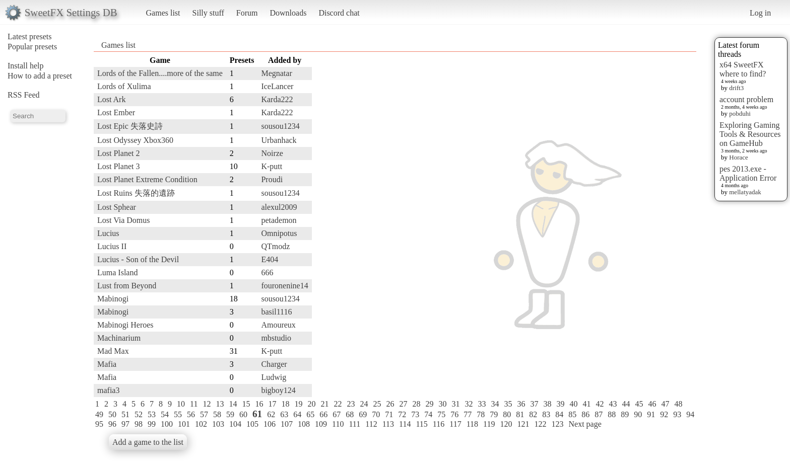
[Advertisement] (656, 205)
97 (125, 424)
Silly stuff (208, 13)
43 (613, 404)
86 (585, 414)
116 (438, 424)
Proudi (272, 179)
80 (507, 414)
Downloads (288, 13)
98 (139, 424)
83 (546, 414)
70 (376, 414)
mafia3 (108, 390)
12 (207, 404)
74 (428, 414)
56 (191, 414)
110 (338, 424)
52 (139, 414)
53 (152, 414)
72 (402, 414)
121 (523, 424)
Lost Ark (111, 99)
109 (321, 424)
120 (506, 424)
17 (272, 404)
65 (310, 414)
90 (638, 414)
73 (415, 414)
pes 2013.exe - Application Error (747, 173)
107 (287, 424)
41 (586, 404)
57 (204, 414)
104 (235, 424)
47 (665, 404)
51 (125, 414)
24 (364, 404)
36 (521, 404)
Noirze (272, 153)
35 (508, 404)
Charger (274, 364)
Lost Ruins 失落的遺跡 (136, 193)
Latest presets (30, 36)
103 (218, 424)
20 (311, 404)
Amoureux (278, 325)
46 (652, 404)
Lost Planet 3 (118, 166)
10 (181, 404)
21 (324, 404)
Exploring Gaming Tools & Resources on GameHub (750, 134)
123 (557, 424)
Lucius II (111, 246)
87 (599, 414)
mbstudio (276, 338)
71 (389, 414)
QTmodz (275, 246)
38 (547, 404)
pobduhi (740, 113)
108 (304, 424)
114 (405, 424)
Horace (738, 157)
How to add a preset (40, 75)
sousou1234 (280, 126)
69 (363, 414)
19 (298, 404)
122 (540, 424)
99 (152, 424)
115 (421, 424)
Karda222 (277, 99)
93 (677, 414)
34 (495, 404)
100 (167, 424)
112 (371, 424)
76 (454, 414)
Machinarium (119, 338)
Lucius (108, 233)
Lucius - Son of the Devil (138, 259)
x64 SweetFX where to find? (742, 69)
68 (350, 414)
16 (259, 404)
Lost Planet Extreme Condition (147, 179)
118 (472, 424)
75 (441, 414)
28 (416, 404)
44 (626, 404)
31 (455, 404)
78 (481, 414)
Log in (760, 13)
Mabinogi (112, 298)
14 (233, 404)
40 (573, 404)
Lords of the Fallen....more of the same (160, 73)
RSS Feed (24, 95)
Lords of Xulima (124, 86)
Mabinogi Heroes (125, 325)
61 (257, 414)
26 (390, 404)
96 (112, 424)
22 (338, 404)
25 (377, 404)
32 (469, 404)
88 (612, 414)
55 (178, 414)
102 (201, 424)
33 (482, 404)
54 (165, 414)
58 (217, 414)
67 (337, 414)
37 (534, 404)
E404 (269, 259)
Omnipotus (279, 233)
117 (455, 424)
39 (560, 404)
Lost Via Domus (123, 220)
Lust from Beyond (126, 285)
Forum (247, 13)
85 (572, 414)
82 (533, 414)
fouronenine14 (284, 285)
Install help (26, 65)
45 (639, 404)
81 (520, 414)
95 (99, 424)
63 (284, 414)
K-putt (271, 166)
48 (678, 404)
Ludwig (273, 377)
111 (354, 424)
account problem (746, 99)
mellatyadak (745, 192)
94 (690, 414)
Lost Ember (116, 112)
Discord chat (338, 13)
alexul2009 (279, 207)
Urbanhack (278, 140)
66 (323, 414)
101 (184, 424)
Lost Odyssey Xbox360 (135, 140)
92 (664, 414)
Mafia (106, 364)
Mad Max (113, 351)
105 (252, 424)
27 (403, 404)
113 (388, 424)
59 (230, 414)
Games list (163, 13)
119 (489, 424)
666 (267, 272)
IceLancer (277, 86)
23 (351, 404)
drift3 (736, 88)
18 (285, 404)
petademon (278, 220)
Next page (584, 424)
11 (194, 404)
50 (112, 414)
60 (243, 414)
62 (271, 414)
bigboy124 (278, 390)
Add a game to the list (147, 442)
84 (559, 414)
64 (297, 414)
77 (468, 414)
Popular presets (32, 46)
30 (442, 404)
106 (270, 424)
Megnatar (276, 73)
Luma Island (117, 272)
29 (429, 404)
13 (220, 404)
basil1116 (276, 311)
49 (99, 414)
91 (651, 414)
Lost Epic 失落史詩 (130, 126)
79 (494, 414)
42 (600, 404)
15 (246, 404)
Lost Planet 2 (118, 153)
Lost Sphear (116, 207)
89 (625, 414)
